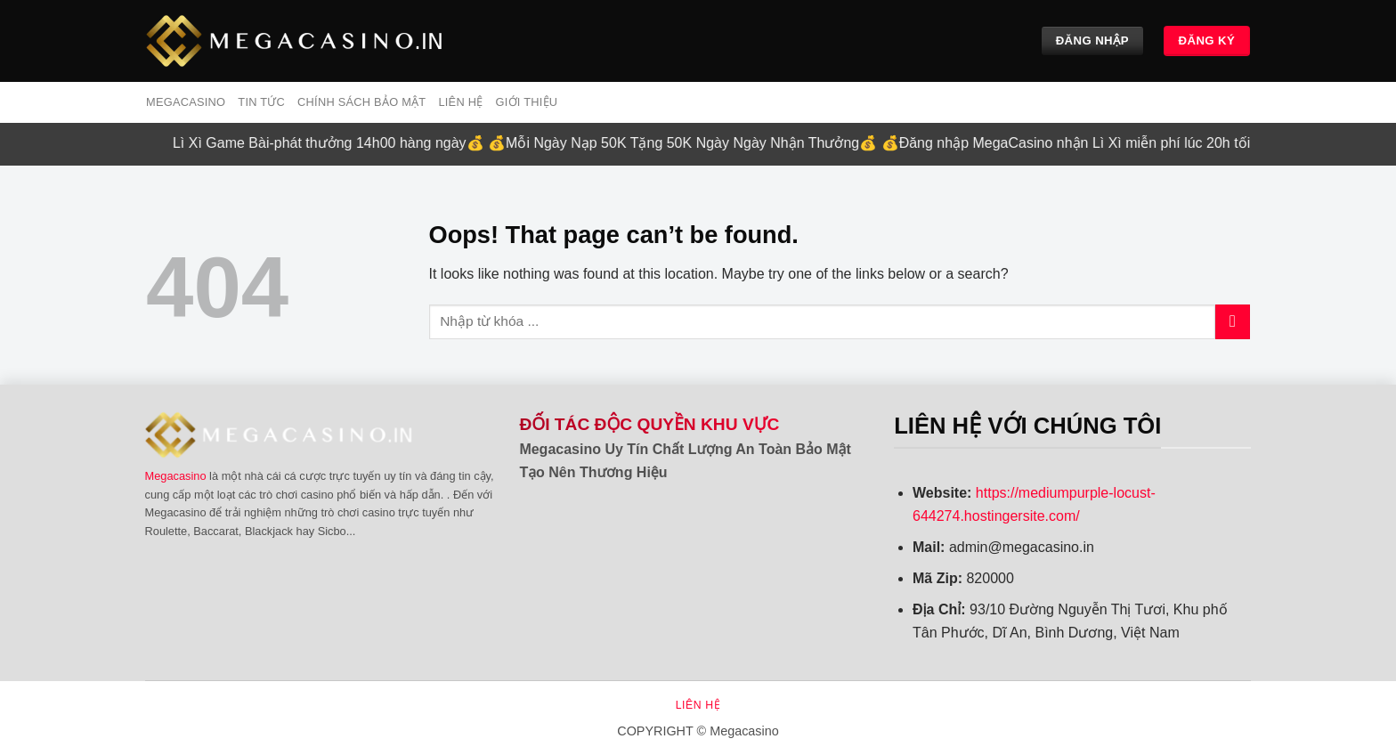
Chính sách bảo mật (361, 102)
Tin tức (261, 102)
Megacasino (176, 476)
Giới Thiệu (526, 102)
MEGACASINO (185, 102)
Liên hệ (460, 102)
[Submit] (1232, 321)
